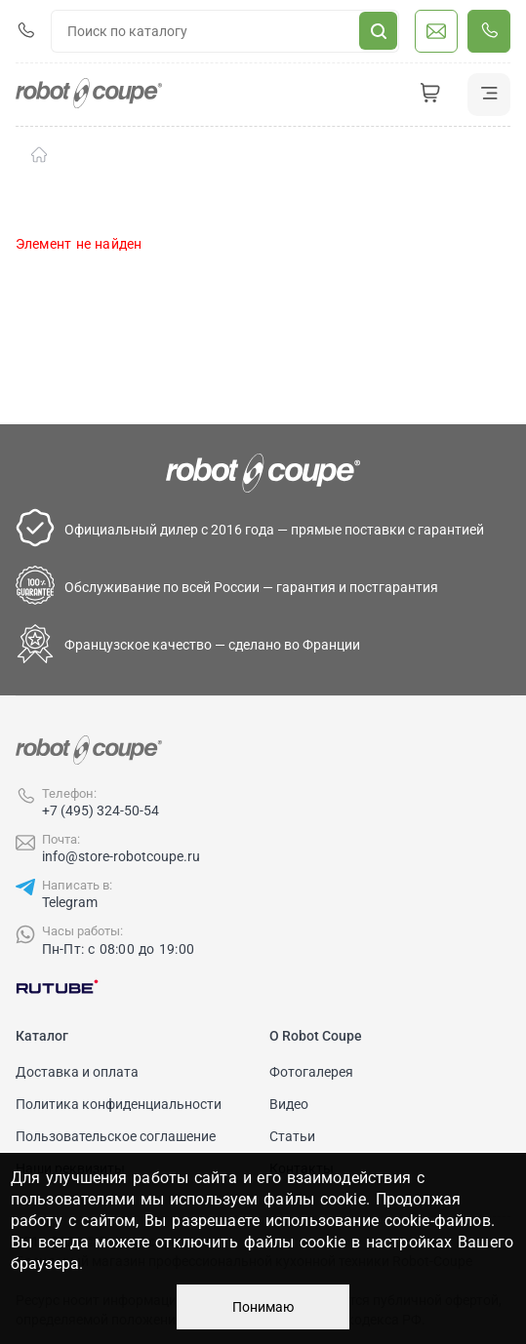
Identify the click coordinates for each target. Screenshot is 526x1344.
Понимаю (263, 1307)
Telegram (70, 902)
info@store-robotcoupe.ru (121, 856)
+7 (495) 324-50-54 (100, 810)
